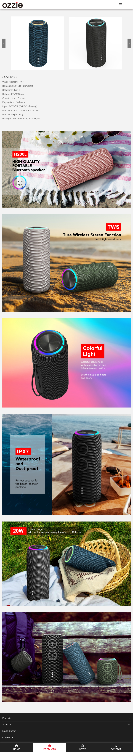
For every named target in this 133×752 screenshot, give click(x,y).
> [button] (129, 43)
